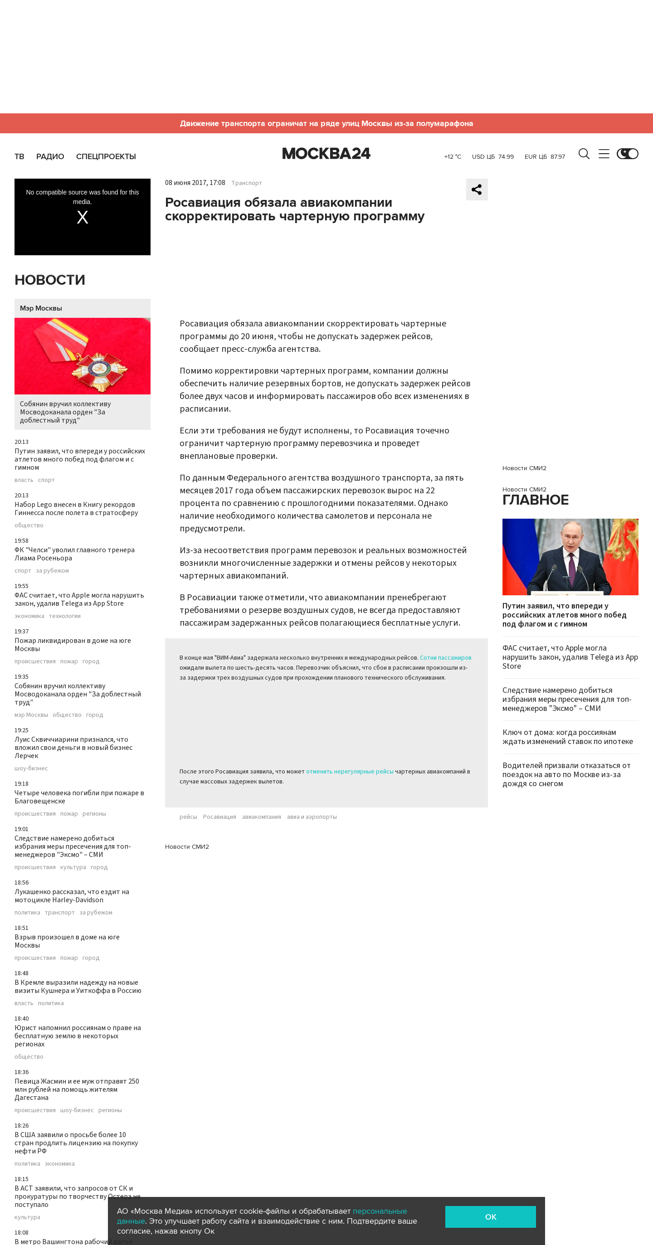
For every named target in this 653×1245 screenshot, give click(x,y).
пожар (69, 661)
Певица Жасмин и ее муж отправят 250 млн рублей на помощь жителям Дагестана (77, 1089)
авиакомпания (261, 817)
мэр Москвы (31, 715)
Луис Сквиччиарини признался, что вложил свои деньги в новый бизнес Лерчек (73, 747)
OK (491, 1217)
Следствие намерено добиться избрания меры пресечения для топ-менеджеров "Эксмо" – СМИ (73, 846)
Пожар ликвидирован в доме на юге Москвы (73, 645)
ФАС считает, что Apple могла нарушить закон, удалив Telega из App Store (79, 599)
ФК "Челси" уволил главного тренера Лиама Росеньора (75, 554)
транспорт (60, 912)
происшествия (35, 661)
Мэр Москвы (41, 308)
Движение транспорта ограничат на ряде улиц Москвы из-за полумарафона (326, 123)
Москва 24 (326, 153)
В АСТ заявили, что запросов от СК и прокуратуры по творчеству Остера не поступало (78, 1196)
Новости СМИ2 (187, 847)
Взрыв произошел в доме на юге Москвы (67, 941)
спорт (46, 480)
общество (29, 525)
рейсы (188, 817)
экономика (29, 616)
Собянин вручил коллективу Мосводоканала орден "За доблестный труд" (82, 371)
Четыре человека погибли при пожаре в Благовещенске (79, 797)
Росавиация (219, 817)
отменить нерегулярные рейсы (350, 771)
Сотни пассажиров (446, 657)
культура (73, 867)
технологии (65, 616)
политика (27, 912)
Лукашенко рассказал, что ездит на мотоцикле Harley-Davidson (72, 896)
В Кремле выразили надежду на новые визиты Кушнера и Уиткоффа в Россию (78, 987)
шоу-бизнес (31, 768)
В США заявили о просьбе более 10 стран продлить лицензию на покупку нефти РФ (76, 1143)
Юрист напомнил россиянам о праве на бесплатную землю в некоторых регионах (78, 1036)
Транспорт (246, 183)
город (91, 661)
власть (24, 480)
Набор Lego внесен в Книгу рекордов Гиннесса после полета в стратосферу (76, 509)
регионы (94, 814)
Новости (50, 280)
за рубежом (52, 571)
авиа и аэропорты (312, 817)
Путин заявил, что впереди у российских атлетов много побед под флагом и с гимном (80, 459)
